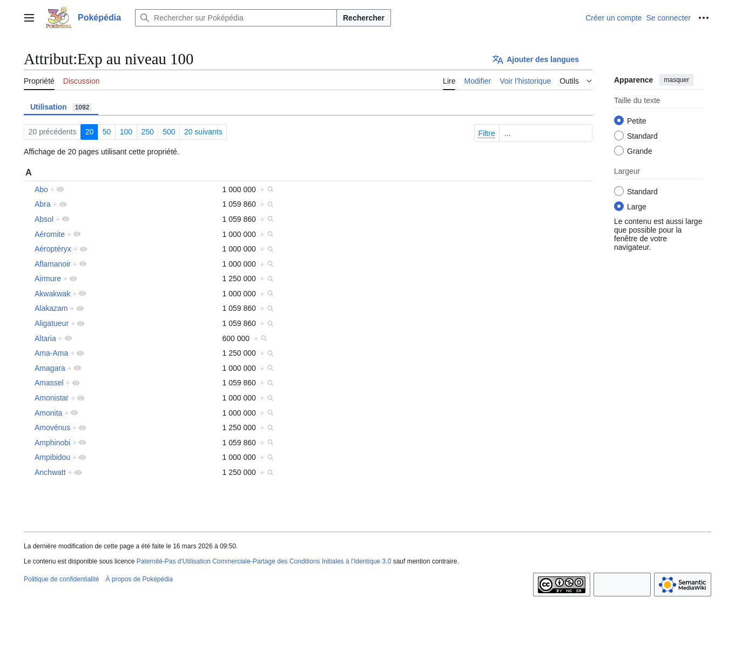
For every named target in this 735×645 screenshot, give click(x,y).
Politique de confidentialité (61, 579)
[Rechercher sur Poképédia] (236, 17)
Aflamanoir (53, 264)
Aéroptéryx (53, 249)
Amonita (48, 413)
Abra (43, 204)
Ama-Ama (51, 353)
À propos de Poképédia (139, 579)
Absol (44, 219)
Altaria (45, 338)
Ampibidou (52, 457)
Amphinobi (52, 442)
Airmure (48, 278)
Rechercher (364, 17)
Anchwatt (50, 472)
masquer (676, 80)
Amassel (49, 382)
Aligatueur (52, 323)
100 (126, 131)
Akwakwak (52, 293)
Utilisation (61, 107)
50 (107, 131)
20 (89, 131)
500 (169, 131)
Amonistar (52, 397)
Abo (41, 189)
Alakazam (51, 308)
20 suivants (203, 131)
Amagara (50, 368)
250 (147, 131)
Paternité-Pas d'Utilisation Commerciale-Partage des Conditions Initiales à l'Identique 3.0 (264, 561)
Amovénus (52, 427)
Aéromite (50, 234)
